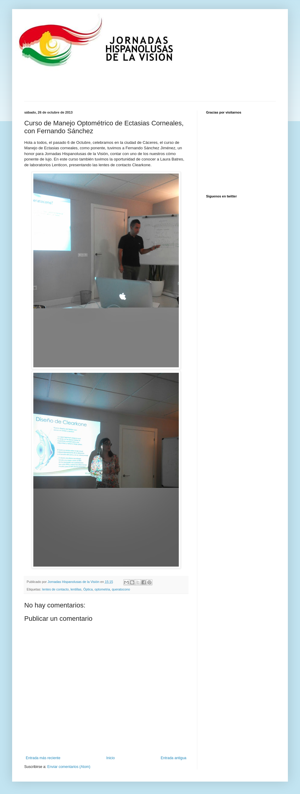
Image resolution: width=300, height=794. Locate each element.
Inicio (110, 758)
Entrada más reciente (43, 758)
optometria (102, 589)
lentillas (76, 589)
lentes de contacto (55, 589)
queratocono (121, 589)
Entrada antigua (173, 758)
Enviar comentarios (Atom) (68, 767)
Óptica (88, 589)
